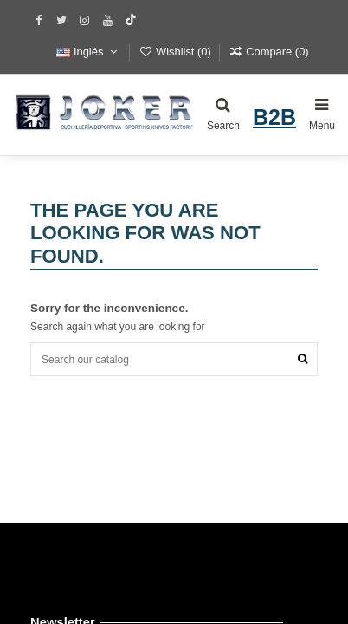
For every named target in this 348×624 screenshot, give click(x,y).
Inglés (88, 51)
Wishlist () (177, 51)
